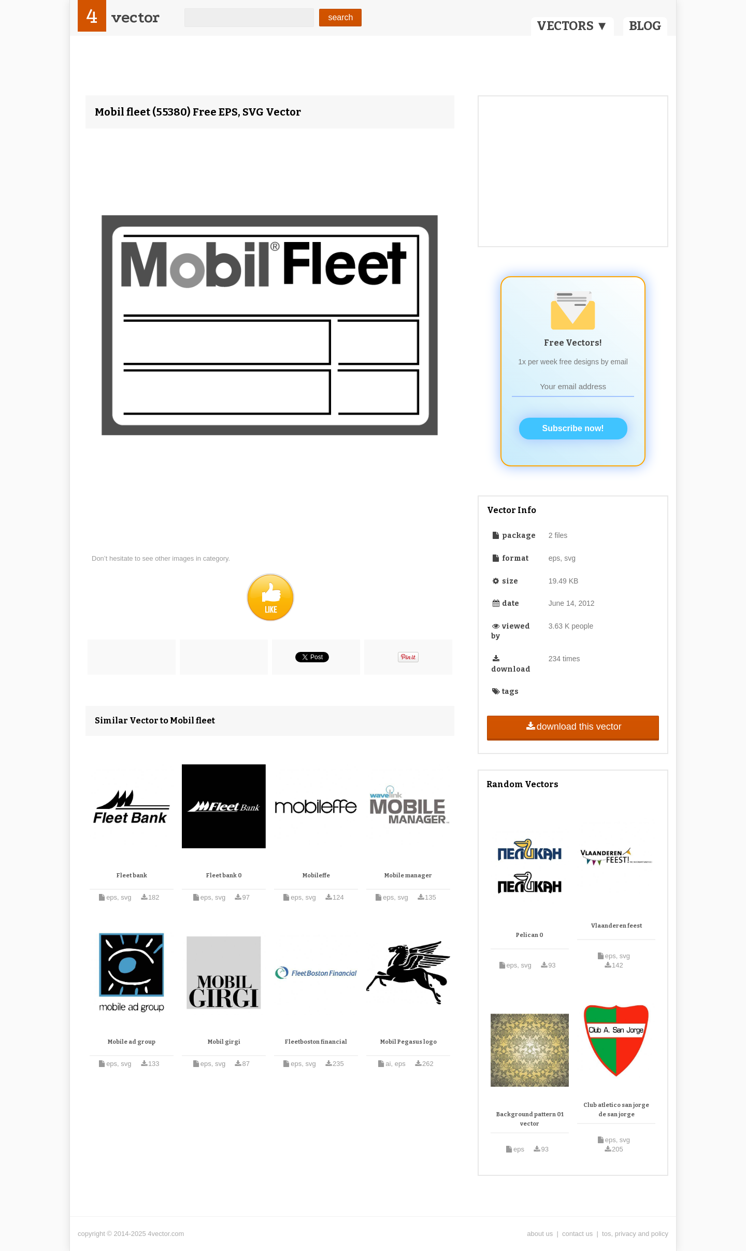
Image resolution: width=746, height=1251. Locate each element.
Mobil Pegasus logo (408, 1042)
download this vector (572, 726)
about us (540, 1234)
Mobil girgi (224, 1042)
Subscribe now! (573, 428)
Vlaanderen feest (616, 925)
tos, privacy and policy (635, 1234)
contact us (577, 1234)
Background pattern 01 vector (530, 1119)
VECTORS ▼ (572, 26)
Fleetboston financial (316, 1042)
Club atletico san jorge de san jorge (616, 1110)
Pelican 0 (529, 935)
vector (135, 17)
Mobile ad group (131, 1042)
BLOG (645, 26)
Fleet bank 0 (224, 875)
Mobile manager (408, 875)
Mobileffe (316, 875)
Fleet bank (132, 875)
